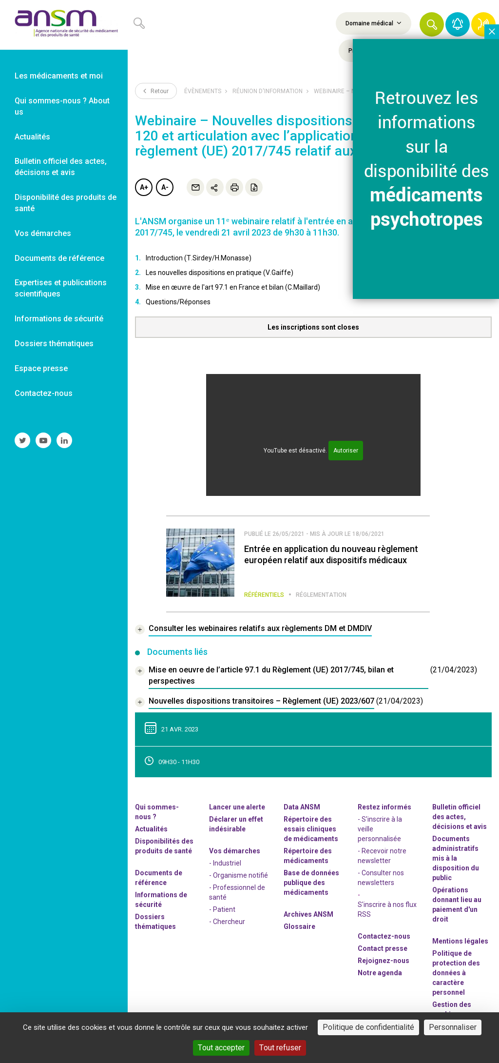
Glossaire (299, 926)
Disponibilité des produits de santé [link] (65, 203)
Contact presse (382, 948)
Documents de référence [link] (59, 258)
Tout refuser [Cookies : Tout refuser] (280, 1047)
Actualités (151, 829)
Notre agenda (380, 973)
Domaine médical (373, 23)
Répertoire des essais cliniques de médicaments (311, 829)
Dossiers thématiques (155, 921)
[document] (306, 677)
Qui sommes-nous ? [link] (157, 812)
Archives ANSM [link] (308, 914)
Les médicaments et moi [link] (59, 75)
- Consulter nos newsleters (381, 877)
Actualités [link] (32, 136)
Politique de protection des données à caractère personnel (456, 972)
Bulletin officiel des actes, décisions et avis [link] (61, 167)
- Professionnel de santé (237, 892)
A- (165, 187)
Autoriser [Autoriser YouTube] (345, 450)
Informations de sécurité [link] (59, 318)
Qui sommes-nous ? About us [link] (62, 106)
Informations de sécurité (161, 899)
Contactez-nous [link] (44, 393)
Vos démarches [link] (43, 233)
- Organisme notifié (238, 875)
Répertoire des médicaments (308, 856)
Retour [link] (156, 91)
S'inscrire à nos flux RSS (387, 909)
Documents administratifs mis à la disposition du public (455, 858)
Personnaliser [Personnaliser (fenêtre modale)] (453, 1027)
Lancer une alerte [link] (237, 807)
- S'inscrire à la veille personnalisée (380, 829)
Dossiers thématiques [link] (54, 343)
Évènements (202, 91)
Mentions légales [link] (460, 941)
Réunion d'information (267, 91)
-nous (383, 961)
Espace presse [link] (41, 368)
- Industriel (225, 863)
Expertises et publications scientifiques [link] (61, 288)
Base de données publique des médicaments (311, 882)
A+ (144, 187)
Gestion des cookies (451, 1009)
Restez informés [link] (384, 807)
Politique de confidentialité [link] (368, 1027)
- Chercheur (227, 921)
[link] (64, 25)
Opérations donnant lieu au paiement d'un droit (456, 904)
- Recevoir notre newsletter (382, 856)
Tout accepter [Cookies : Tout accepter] (221, 1047)
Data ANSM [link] (302, 807)
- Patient (222, 909)
